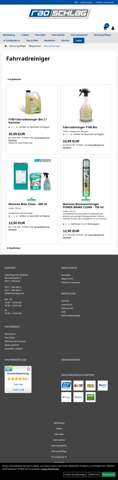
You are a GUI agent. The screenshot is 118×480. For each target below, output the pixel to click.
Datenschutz (67, 308)
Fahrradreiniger (52, 45)
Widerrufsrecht (12, 344)
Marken (65, 40)
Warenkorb (10, 333)
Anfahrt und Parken (105, 2)
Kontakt (65, 300)
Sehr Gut (18, 384)
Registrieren (67, 278)
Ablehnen (94, 474)
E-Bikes (25, 34)
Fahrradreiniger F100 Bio (80, 127)
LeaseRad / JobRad (13, 348)
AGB (63, 311)
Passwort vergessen (70, 282)
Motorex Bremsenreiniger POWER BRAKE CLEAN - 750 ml (83, 205)
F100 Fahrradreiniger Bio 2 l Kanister (27, 121)
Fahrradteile (58, 34)
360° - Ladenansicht (83, 2)
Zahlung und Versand (15, 341)
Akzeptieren (108, 474)
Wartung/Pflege (102, 34)
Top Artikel (32, 40)
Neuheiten (49, 40)
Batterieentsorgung (70, 315)
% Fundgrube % (11, 40)
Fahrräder (40, 34)
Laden (79, 40)
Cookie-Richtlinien (50, 468)
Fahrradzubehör (79, 34)
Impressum (66, 304)
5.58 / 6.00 (18, 389)
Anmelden (66, 275)
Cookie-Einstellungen (75, 474)
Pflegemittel (35, 45)
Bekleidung (9, 34)
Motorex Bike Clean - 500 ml (27, 204)
